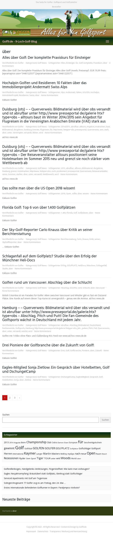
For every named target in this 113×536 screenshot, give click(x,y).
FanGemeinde (8, 328)
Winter (35, 132)
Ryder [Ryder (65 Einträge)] (22, 458)
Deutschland (95, 325)
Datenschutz (43, 531)
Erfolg (63, 265)
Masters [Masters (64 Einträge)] (56, 453)
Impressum (31, 531)
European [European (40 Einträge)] (73, 442)
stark (106, 129)
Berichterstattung (68, 239)
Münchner (91, 265)
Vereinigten (18, 132)
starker (19, 174)
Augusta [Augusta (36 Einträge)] (17, 442)
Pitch (91, 328)
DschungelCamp (68, 377)
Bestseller (56, 6)
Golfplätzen (83, 213)
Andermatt (70, 92)
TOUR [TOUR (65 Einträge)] (47, 458)
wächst (24, 331)
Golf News (42, 63)
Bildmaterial (7, 129)
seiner (97, 239)
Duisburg (28, 129)
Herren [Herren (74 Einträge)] (8, 453)
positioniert (62, 171)
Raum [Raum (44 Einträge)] (98, 454)
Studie (5, 268)
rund (80, 288)
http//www (58, 129)
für (77, 63)
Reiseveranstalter (100, 171)
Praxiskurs (97, 63)
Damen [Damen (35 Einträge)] (61, 442)
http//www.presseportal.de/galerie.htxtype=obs (55, 328)
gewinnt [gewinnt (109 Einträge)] (9, 448)
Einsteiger (70, 63)
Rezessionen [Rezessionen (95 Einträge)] (11, 458)
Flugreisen (44, 129)
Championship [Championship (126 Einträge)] (36, 442)
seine (4, 174)
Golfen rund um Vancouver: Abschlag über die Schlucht (47, 283)
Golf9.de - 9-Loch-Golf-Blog (19, 41)
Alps (63, 92)
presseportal (81, 129)
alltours (82, 126)
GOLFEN (86, 92)
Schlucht (86, 288)
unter (9, 132)
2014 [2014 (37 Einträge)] (11, 442)
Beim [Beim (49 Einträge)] (23, 442)
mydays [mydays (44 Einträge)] (71, 454)
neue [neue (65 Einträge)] (83, 453)
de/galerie (18, 129)
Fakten (79, 92)
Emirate (35, 129)
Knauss (85, 239)
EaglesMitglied (82, 377)
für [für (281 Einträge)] (80, 441)
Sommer (11, 174)
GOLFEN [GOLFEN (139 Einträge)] (38, 448)
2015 (63, 168)
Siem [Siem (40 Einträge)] (28, 458)
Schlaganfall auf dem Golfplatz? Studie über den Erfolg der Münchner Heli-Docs (49, 258)
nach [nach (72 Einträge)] (77, 453)
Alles (63, 63)
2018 (63, 193)
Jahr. (79, 328)
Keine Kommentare (49, 95)
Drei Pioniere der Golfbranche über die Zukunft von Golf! (48, 345)
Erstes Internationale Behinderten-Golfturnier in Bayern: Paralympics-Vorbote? (42, 487)
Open (68, 193)
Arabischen (100, 126)
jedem (85, 328)
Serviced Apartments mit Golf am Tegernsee (25, 478)
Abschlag (65, 288)
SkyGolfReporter (9, 242)
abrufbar (75, 126)
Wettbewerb (48, 174)
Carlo (79, 239)
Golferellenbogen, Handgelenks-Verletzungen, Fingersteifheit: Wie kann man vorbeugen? (46, 468)
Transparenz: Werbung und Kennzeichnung (68, 531)
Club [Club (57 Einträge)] (49, 442)
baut (108, 126)
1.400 (63, 213)
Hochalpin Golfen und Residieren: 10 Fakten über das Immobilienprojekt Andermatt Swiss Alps (44, 85)
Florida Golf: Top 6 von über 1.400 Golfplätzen (38, 208)
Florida (70, 213)
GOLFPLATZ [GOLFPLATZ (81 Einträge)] (62, 448)
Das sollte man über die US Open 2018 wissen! (38, 188)
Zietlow (28, 380)
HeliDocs (82, 265)
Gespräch (94, 377)
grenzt (14, 171)
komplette (88, 63)
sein (101, 129)
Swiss (31, 95)
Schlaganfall (101, 265)
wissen (86, 193)
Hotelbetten (7, 380)
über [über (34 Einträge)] (79, 458)
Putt (95, 328)
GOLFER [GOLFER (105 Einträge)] (50, 448)
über (105, 63)
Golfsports (20, 328)
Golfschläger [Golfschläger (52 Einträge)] (85, 448)
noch (54, 171)
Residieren (24, 95)
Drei (63, 350)
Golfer (21, 63)
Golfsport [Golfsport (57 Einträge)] (96, 448)
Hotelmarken (23, 171)
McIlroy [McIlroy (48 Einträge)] (64, 453)
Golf (81, 63)
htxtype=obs (68, 129)
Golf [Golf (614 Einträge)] (19, 448)
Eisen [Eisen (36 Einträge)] (66, 442)
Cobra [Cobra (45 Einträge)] (54, 442)
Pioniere (85, 350)
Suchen (5, 414)
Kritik (91, 239)
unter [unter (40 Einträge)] (53, 458)
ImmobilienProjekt (10, 95)
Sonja (16, 380)
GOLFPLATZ (72, 265)
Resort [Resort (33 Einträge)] (104, 454)
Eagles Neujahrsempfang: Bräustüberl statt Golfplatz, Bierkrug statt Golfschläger (43, 473)
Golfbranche (75, 350)
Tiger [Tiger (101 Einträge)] (40, 458)
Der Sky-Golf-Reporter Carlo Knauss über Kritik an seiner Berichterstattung (47, 232)
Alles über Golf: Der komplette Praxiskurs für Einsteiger (46, 58)
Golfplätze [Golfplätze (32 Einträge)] (74, 449)
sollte (74, 193)
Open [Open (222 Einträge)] (91, 453)
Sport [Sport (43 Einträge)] (33, 458)
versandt (28, 132)
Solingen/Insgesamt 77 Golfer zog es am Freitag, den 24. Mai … (35, 482)
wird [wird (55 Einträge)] (58, 458)
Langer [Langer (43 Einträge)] (39, 454)
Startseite (6, 511)
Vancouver (100, 288)
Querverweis (93, 129)
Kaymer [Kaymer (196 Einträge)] (30, 453)
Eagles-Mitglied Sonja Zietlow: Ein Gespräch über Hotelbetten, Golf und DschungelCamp (56, 370)
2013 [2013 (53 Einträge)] (6, 442)
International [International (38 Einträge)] (18, 454)
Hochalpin (94, 92)
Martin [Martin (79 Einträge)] (47, 453)
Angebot (90, 126)
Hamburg (30, 328)
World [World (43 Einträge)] (73, 458)
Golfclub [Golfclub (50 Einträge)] (28, 448)
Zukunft (98, 350)
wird (41, 132)
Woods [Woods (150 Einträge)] (66, 458)
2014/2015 (65, 126)
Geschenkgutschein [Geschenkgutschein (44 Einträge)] (93, 442)
